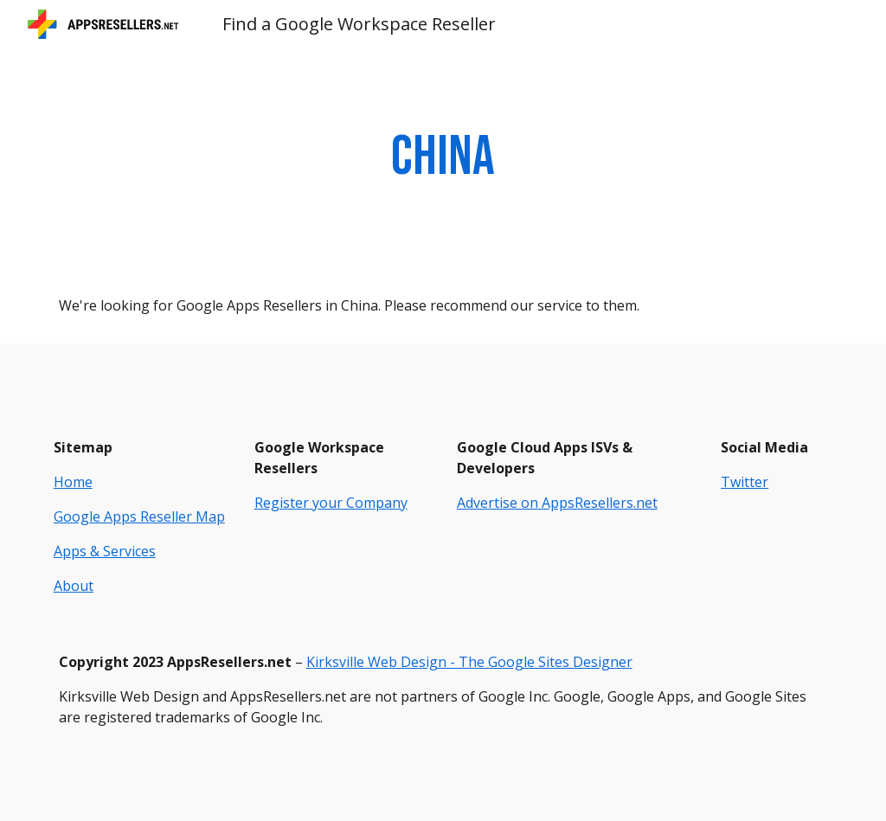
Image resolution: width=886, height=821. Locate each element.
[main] (442, 158)
